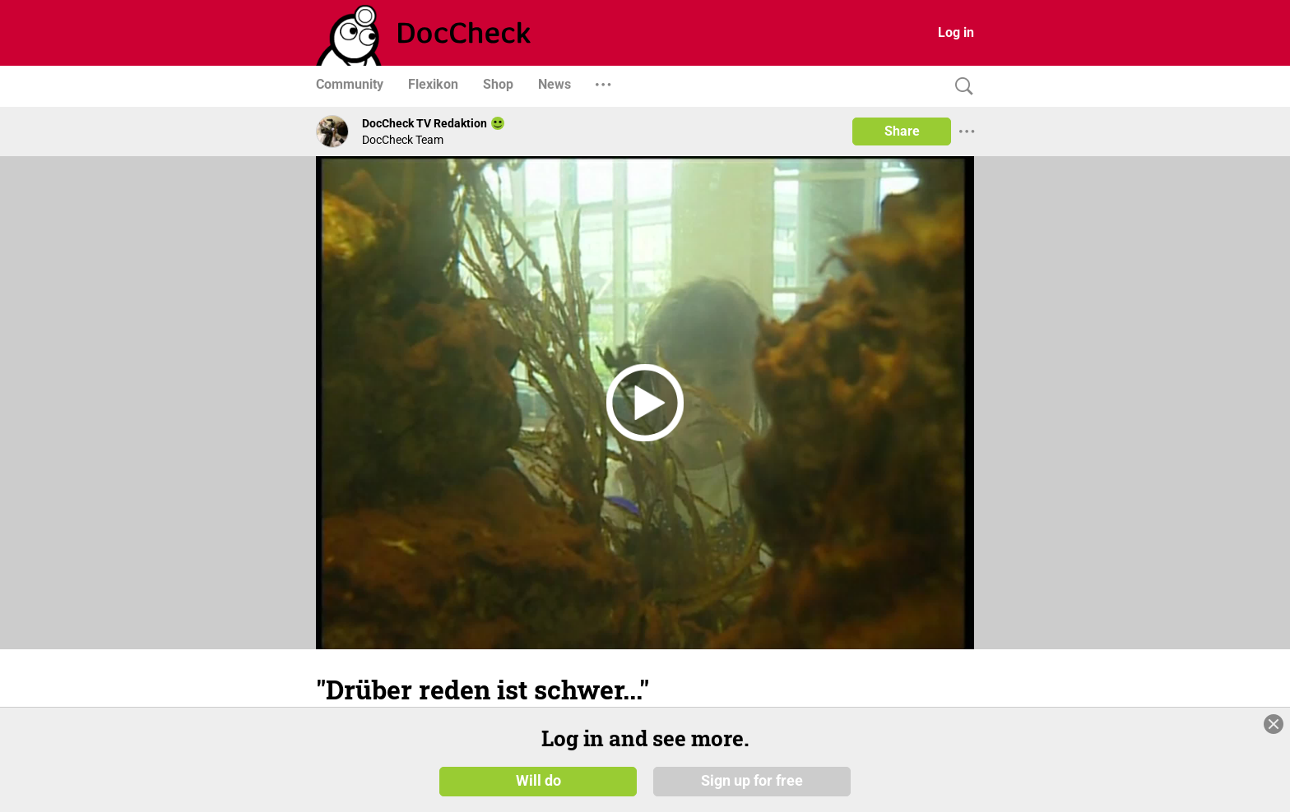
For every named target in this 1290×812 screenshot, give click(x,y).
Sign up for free (752, 781)
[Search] (960, 87)
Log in (956, 32)
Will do (538, 781)
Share (902, 131)
